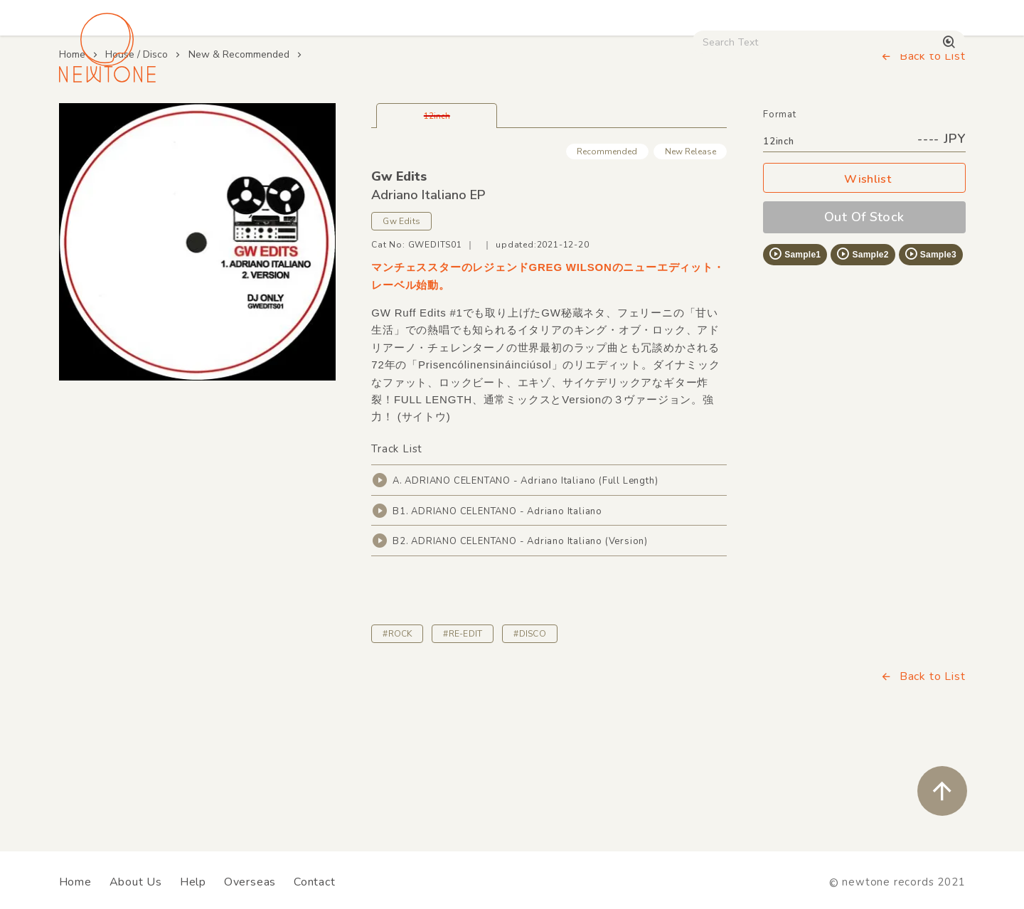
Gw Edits (399, 276)
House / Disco (106, 121)
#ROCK (397, 733)
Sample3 (930, 353)
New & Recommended (238, 154)
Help (193, 882)
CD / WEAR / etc (617, 121)
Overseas (250, 882)
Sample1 (794, 353)
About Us (136, 882)
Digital (789, 121)
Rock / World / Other (473, 121)
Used (718, 121)
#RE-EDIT (462, 733)
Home (72, 154)
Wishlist (864, 279)
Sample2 (862, 353)
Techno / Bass (222, 121)
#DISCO (529, 733)
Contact (315, 882)
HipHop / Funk (338, 121)
